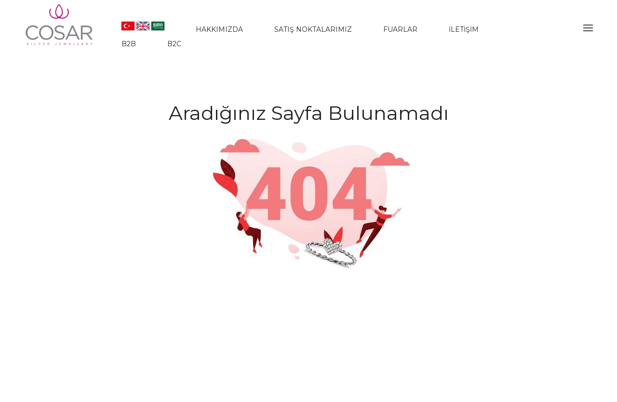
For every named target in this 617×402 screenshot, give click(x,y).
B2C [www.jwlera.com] (174, 43)
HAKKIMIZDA (219, 29)
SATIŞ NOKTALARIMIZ (313, 29)
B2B (128, 43)
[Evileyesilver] (59, 33)
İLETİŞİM (464, 29)
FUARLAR (400, 29)
